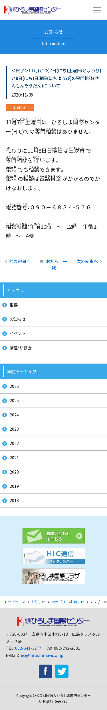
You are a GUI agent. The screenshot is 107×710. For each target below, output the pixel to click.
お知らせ (18, 319)
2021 (14, 457)
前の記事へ (20, 261)
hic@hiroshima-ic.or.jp (41, 655)
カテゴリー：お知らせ (68, 601)
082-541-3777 (28, 648)
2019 (14, 486)
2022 (14, 443)
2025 (14, 400)
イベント (18, 333)
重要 (14, 305)
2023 (14, 429)
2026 (14, 386)
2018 (14, 500)
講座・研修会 (21, 347)
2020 (14, 472)
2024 (14, 415)
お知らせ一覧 (53, 264)
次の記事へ (87, 261)
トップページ (14, 601)
